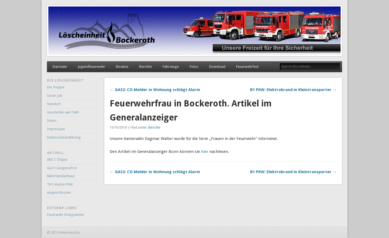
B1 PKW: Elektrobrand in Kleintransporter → (293, 89)
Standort (54, 104)
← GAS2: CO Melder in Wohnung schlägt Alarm (155, 89)
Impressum (56, 129)
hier (204, 151)
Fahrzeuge (171, 67)
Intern (51, 121)
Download (217, 67)
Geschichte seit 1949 (62, 112)
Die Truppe (55, 87)
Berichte (145, 67)
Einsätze (122, 67)
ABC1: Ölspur (57, 159)
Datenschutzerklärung (64, 137)
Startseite (59, 67)
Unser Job (54, 95)
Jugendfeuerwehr (91, 67)
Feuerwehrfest (247, 67)
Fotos (194, 67)
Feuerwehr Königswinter (66, 215)
